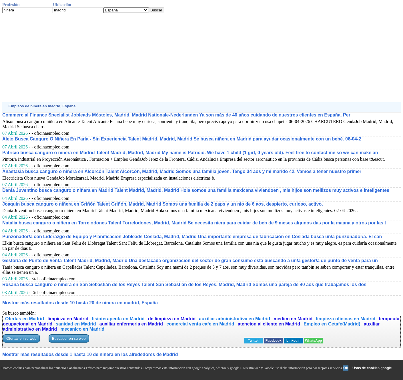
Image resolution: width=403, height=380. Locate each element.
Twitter (253, 341)
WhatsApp (313, 341)
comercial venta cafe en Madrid (200, 323)
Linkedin (293, 341)
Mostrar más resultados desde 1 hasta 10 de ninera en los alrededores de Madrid (90, 354)
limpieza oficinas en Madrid (345, 318)
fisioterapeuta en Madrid (118, 318)
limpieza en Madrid (67, 318)
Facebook (274, 341)
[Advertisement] (173, 58)
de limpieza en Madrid (171, 318)
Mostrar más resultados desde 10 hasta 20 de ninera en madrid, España (80, 302)
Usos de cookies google (372, 368)
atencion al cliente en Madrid (269, 323)
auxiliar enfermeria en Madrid (131, 323)
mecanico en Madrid (82, 329)
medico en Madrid (293, 318)
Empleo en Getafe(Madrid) (332, 323)
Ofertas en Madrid (24, 318)
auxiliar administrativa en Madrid (234, 318)
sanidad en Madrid (76, 323)
